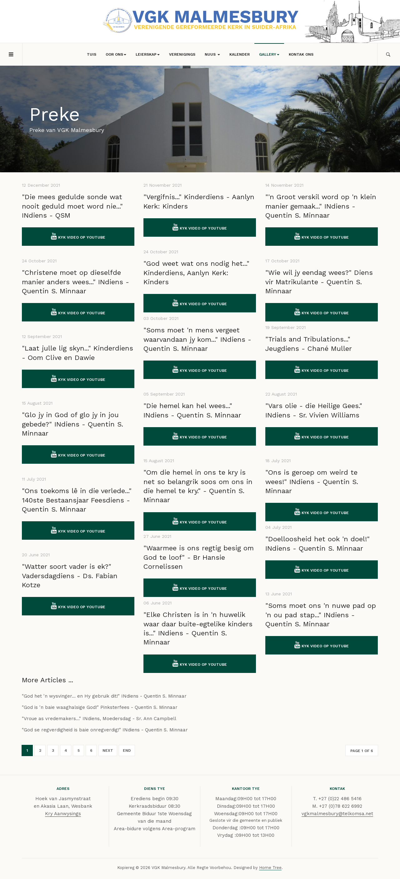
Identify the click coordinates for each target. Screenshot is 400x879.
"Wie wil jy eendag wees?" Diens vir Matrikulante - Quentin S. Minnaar (319, 282)
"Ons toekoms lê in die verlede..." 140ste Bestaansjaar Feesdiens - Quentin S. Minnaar (77, 500)
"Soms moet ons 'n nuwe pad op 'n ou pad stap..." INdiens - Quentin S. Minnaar (320, 615)
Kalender (239, 54)
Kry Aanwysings (63, 813)
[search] (388, 54)
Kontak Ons (301, 54)
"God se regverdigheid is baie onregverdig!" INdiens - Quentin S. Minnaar (105, 730)
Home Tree (270, 867)
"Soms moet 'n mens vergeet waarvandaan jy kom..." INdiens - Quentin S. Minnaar (197, 339)
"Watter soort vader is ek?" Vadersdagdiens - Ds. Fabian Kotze (70, 576)
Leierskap (148, 54)
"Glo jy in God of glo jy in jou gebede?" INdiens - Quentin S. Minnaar (72, 424)
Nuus (212, 54)
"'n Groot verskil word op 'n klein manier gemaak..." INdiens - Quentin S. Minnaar (320, 206)
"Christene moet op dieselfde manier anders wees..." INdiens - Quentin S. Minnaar (75, 282)
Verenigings (182, 54)
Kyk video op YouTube (78, 236)
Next (107, 750)
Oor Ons (116, 54)
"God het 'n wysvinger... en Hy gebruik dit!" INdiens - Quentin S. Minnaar (104, 696)
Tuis (91, 54)
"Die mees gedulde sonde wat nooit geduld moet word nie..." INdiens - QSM (72, 206)
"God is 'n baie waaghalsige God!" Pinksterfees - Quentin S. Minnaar (100, 707)
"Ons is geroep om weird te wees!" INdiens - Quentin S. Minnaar (311, 481)
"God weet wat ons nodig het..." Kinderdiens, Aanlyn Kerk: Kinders (196, 273)
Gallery (269, 54)
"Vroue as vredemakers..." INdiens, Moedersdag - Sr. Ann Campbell (99, 718)
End (127, 750)
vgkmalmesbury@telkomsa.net (337, 813)
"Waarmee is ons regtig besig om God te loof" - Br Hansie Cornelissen (198, 557)
